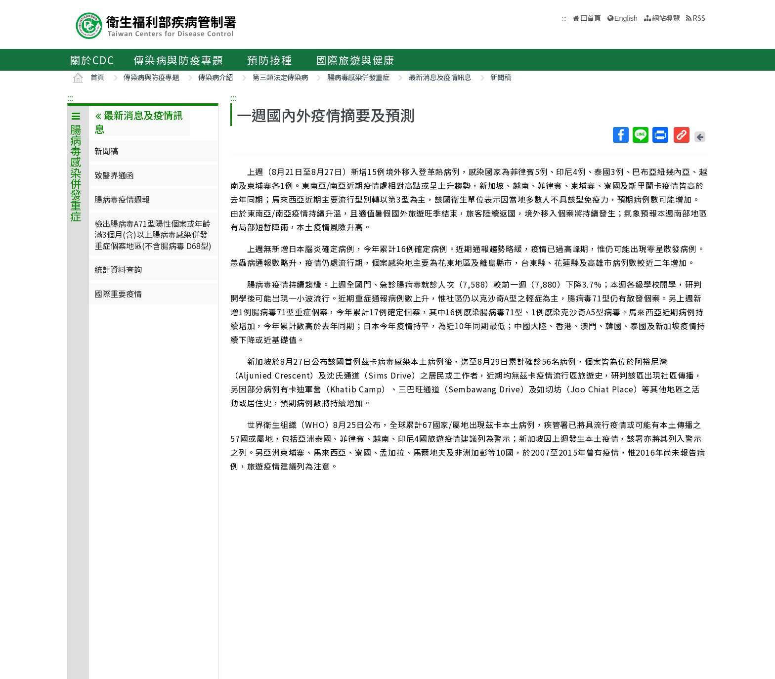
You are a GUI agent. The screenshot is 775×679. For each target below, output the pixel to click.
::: (70, 97)
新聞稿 (500, 77)
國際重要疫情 (118, 293)
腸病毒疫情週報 (122, 199)
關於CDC (92, 59)
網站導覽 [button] (666, 17)
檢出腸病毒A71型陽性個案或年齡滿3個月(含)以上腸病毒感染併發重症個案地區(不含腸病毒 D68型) (153, 234)
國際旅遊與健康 (355, 59)
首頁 (97, 77)
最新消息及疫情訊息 (440, 77)
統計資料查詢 (118, 269)
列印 (659, 135)
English (626, 18)
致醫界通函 (114, 175)
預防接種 (269, 59)
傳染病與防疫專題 (178, 59)
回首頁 (590, 17)
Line (640, 135)
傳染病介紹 (215, 77)
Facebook (620, 135)
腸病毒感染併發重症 (358, 77)
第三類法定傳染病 (280, 77)
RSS (698, 17)
